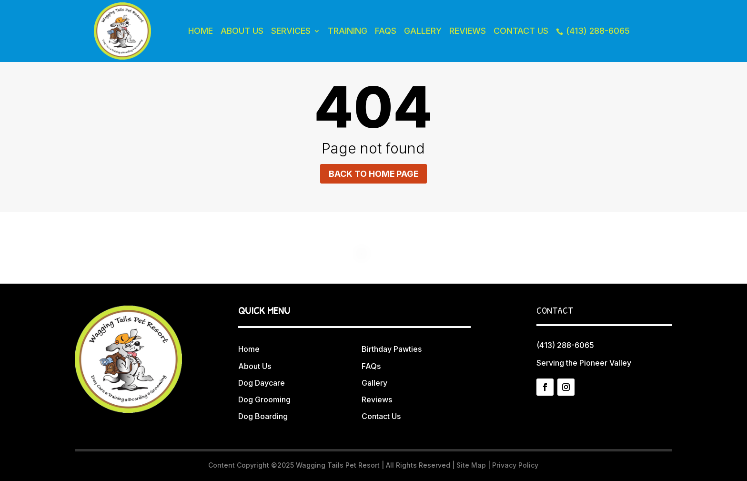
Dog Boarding (263, 416)
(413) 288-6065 (593, 31)
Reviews (467, 31)
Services (291, 31)
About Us (242, 31)
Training (347, 31)
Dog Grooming (264, 399)
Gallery (423, 31)
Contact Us (521, 31)
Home (200, 31)
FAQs (385, 31)
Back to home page (373, 174)
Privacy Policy (515, 465)
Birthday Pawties (392, 349)
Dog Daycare (261, 383)
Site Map (471, 465)
